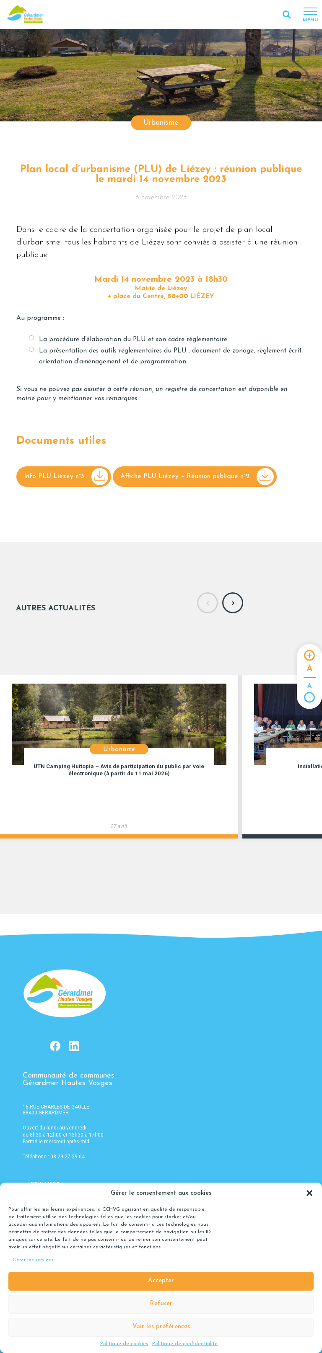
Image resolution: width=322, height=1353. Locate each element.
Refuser (161, 1304)
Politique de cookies (124, 1343)
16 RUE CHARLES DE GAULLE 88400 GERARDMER (56, 1110)
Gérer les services (33, 1260)
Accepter (161, 1281)
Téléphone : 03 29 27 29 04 (54, 1157)
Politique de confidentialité (185, 1343)
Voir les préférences (161, 1327)
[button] (309, 1193)
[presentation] (207, 602)
